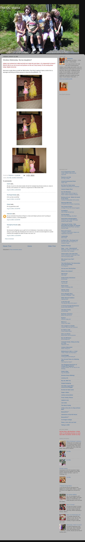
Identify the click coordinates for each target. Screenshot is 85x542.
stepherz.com (65, 400)
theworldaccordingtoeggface (69, 218)
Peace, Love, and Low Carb (68, 422)
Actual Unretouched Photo (68, 181)
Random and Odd (66, 177)
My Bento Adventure (66, 313)
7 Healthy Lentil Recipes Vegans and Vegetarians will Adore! (70, 233)
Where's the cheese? (67, 271)
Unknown (9, 213)
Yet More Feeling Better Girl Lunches (70, 200)
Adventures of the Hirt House (69, 414)
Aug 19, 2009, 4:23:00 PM (13, 219)
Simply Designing (66, 383)
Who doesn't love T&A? (67, 259)
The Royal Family (11, 194)
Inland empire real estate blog (69, 253)
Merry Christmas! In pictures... (74, 441)
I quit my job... (64, 283)
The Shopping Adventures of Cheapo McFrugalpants (69, 365)
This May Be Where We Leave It (69, 303)
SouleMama (64, 210)
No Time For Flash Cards (68, 185)
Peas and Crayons (66, 231)
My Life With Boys (66, 337)
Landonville (64, 236)
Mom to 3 (63, 321)
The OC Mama (10, 8)
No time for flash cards (67, 389)
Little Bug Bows (71, 431)
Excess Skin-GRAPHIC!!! (67, 307)
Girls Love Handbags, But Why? (69, 216)
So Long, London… (66, 178)
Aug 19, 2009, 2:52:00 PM (13, 208)
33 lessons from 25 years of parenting (70, 204)
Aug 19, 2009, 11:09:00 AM (14, 189)
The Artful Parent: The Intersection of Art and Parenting (70, 264)
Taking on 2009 (65, 425)
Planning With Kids (66, 202)
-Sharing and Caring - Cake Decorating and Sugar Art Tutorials (70, 224)
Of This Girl (64, 281)
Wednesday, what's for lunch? (74, 525)
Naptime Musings (66, 245)
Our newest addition (71, 494)
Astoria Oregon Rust (67, 189)
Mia (10, 177)
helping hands (64, 299)
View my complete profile (66, 79)
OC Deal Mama (65, 214)
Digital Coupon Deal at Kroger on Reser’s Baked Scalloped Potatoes (69, 194)
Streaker (63, 260)
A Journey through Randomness (70, 305)
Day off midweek (65, 372)
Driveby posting (63, 468)
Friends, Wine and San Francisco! (69, 327)
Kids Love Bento (65, 334)
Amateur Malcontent (66, 347)
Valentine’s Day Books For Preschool (70, 186)
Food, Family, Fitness (67, 397)
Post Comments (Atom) (16, 249)
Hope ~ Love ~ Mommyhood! (69, 248)
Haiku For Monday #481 (67, 287)
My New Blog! (64, 311)
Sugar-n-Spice (65, 392)
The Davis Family (66, 309)
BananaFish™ (65, 412)
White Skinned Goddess (67, 297)
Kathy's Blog (64, 371)
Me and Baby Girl (65, 339)
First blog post (64, 266)
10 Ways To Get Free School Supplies (70, 208)
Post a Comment (9, 238)
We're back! (64, 237)
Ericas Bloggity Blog (67, 293)
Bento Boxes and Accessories (68, 335)
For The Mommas (66, 191)
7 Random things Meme (66, 485)
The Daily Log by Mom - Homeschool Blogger (67, 386)
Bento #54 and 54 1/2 (66, 315)
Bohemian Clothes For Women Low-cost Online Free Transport (70, 250)
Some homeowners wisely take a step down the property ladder (70, 255)
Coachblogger (65, 355)
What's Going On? (65, 348)
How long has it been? (66, 362)
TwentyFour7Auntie (12, 224)
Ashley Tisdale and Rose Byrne (68, 352)
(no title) (68, 451)
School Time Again (65, 323)
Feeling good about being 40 (68, 356)
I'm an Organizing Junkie (68, 171)
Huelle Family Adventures (68, 277)
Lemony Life (64, 378)
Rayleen (63, 317)
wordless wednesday (17, 177)
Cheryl (8, 204)
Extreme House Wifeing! (67, 375)
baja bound (64, 273)
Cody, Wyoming (65, 291)
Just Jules (64, 402)
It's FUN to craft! (65, 329)
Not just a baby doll (66, 319)
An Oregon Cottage (66, 419)
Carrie (8, 183)
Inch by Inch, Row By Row (68, 268)
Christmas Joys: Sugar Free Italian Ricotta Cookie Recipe (69, 220)
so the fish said (65, 301)
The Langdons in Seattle (68, 325)
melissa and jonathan (67, 395)
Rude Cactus (64, 285)
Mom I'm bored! (70, 504)
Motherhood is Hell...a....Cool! (69, 351)
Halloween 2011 (65, 344)
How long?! (64, 275)
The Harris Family (66, 405)
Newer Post (7, 246)
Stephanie (70, 58)
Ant (8, 177)
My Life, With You (66, 380)
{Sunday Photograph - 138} (67, 295)
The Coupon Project (66, 206)
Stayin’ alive (64, 182)
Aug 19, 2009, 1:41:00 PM (13, 199)
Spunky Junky (65, 289)
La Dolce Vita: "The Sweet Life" (69, 240)
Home (30, 246)
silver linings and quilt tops (67, 212)
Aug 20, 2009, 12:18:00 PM (14, 235)
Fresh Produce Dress (66, 331)
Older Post (52, 246)
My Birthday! (64, 279)
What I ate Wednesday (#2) (73, 514)
